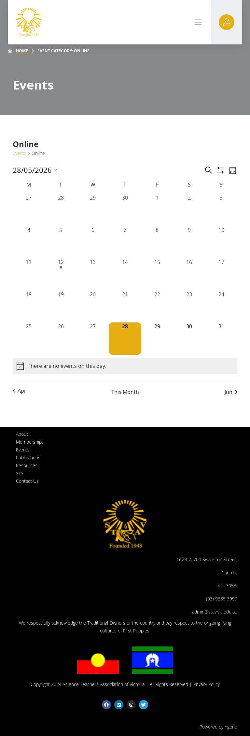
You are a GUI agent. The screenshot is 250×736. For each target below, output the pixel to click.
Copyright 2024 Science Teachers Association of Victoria (88, 684)
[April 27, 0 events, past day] (29, 210)
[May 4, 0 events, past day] (29, 242)
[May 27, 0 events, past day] (93, 338)
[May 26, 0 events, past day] (61, 338)
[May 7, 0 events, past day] (125, 242)
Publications (28, 457)
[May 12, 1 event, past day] (61, 274)
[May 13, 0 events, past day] (93, 274)
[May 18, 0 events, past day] (29, 306)
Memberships (30, 442)
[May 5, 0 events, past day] (61, 242)
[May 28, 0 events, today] (125, 338)
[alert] (125, 366)
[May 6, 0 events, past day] (93, 242)
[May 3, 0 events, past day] (221, 210)
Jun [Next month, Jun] (231, 392)
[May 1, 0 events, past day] (157, 210)
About (22, 434)
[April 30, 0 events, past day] (125, 210)
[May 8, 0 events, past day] (157, 242)
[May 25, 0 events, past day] (29, 338)
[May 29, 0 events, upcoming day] (157, 338)
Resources (26, 465)
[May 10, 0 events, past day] (221, 242)
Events (19, 153)
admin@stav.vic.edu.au (214, 612)
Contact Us (27, 481)
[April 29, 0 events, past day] (93, 210)
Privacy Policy (206, 684)
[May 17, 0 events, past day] (221, 274)
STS (19, 473)
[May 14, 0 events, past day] (125, 274)
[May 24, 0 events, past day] (221, 306)
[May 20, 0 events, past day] (93, 306)
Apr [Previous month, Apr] (19, 390)
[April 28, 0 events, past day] (61, 210)
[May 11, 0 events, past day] (29, 274)
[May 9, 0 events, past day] (189, 242)
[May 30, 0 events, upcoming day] (189, 338)
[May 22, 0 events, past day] (157, 306)
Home (22, 51)
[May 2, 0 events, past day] (189, 210)
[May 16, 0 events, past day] (189, 274)
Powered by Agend (218, 727)
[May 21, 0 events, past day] (125, 306)
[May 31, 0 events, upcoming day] (221, 338)
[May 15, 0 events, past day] (157, 274)
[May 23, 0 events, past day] (189, 306)
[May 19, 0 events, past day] (61, 306)
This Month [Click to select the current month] (125, 392)
